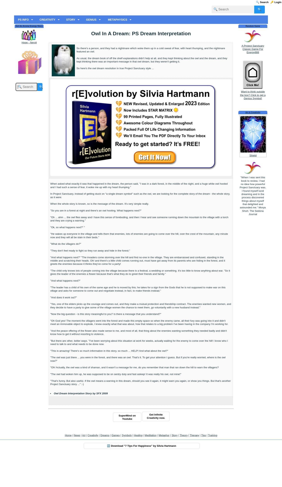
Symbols (127, 467)
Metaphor (164, 467)
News (77, 467)
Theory (184, 467)
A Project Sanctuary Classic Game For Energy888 (252, 81)
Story (175, 467)
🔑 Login (275, 2)
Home (68, 467)
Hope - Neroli (29, 74)
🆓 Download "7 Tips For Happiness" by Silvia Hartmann (141, 477)
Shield (253, 187)
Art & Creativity (252, 144)
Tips (203, 467)
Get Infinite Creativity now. (156, 448)
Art (84, 467)
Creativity (92, 467)
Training (212, 467)
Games (115, 467)
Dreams (104, 467)
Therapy (194, 467)
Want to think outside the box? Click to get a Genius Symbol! (253, 125)
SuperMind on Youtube (127, 449)
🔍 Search (262, 2)
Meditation (151, 467)
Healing (138, 467)
